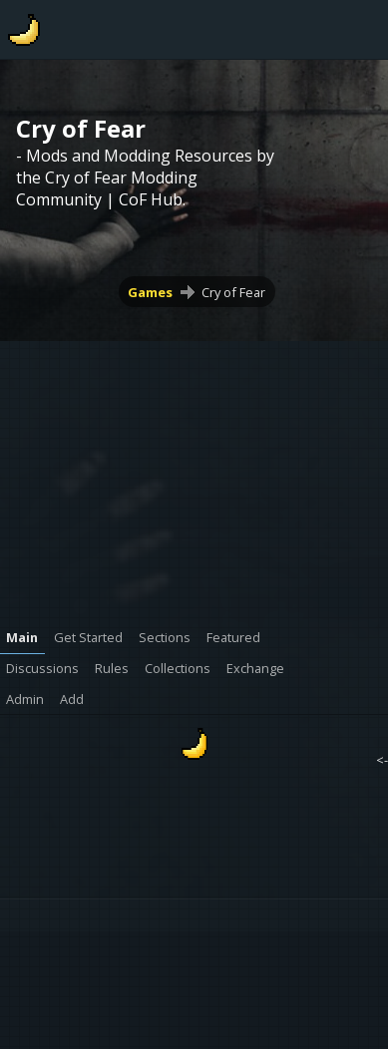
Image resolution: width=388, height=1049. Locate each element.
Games (150, 292)
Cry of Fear (233, 292)
